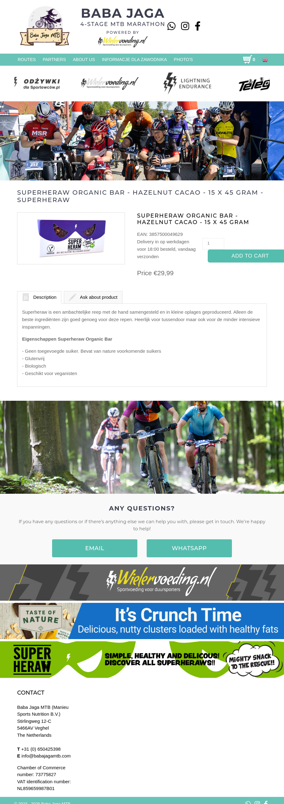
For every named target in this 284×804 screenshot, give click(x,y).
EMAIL (94, 548)
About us (84, 59)
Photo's (183, 59)
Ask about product (93, 297)
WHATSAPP (189, 548)
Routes (27, 59)
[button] (24, 140)
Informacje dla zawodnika (134, 59)
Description (39, 297)
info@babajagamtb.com (46, 755)
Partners (54, 59)
